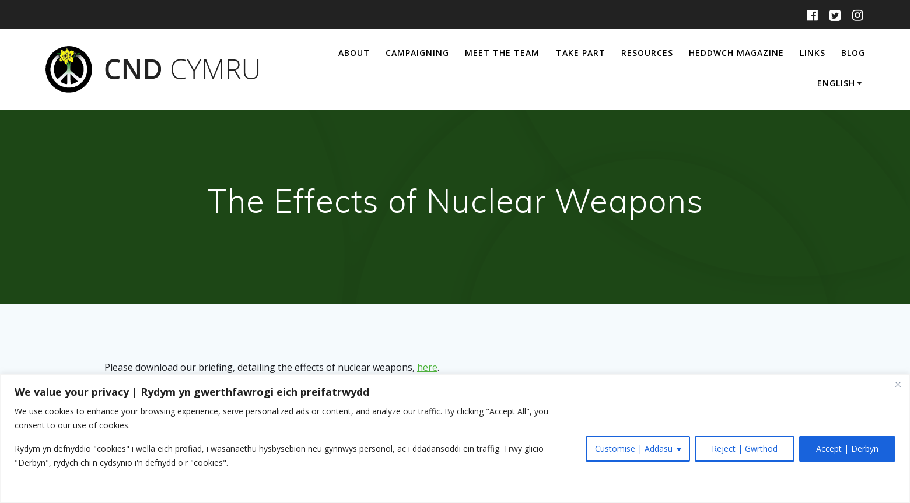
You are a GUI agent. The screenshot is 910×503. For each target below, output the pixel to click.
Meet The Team (502, 52)
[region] (455, 438)
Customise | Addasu (634, 448)
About (354, 52)
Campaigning (417, 52)
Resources (647, 52)
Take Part (581, 52)
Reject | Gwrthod (745, 448)
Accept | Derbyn (847, 448)
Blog (853, 52)
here (427, 367)
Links (812, 52)
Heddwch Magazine (736, 52)
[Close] (898, 384)
